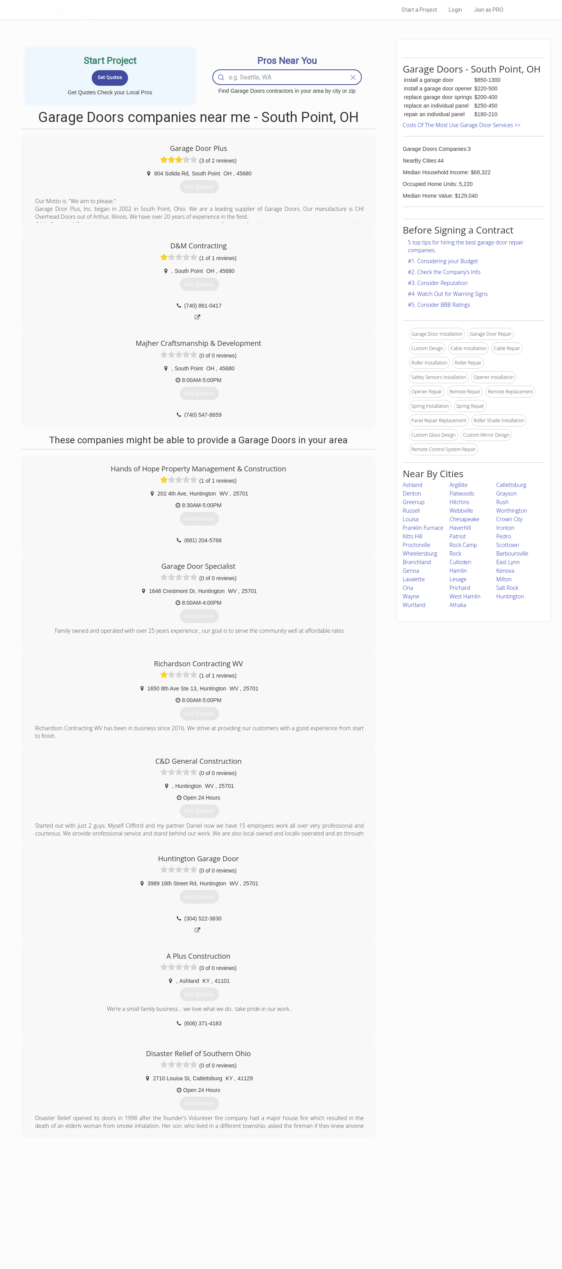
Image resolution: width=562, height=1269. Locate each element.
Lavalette (414, 579)
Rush (502, 502)
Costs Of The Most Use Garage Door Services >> (462, 125)
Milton (504, 579)
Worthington (511, 510)
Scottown (507, 545)
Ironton (505, 527)
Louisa (411, 519)
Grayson (506, 493)
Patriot (458, 536)
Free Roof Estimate (153, 1229)
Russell (411, 510)
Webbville (461, 510)
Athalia (458, 605)
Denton (412, 493)
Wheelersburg (420, 553)
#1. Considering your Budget (443, 261)
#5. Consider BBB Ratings (439, 304)
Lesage (458, 579)
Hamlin (458, 570)
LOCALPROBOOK (102, 9)
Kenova (505, 570)
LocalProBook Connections (400, 1229)
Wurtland (414, 605)
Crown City (509, 519)
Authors (379, 1220)
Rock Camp (463, 545)
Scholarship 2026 (390, 1203)
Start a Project (419, 10)
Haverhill (460, 527)
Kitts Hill (412, 536)
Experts (249, 1212)
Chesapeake (465, 519)
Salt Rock (507, 587)
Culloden (460, 562)
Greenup (414, 502)
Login (455, 10)
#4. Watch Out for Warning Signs (448, 293)
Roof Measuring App (262, 1220)
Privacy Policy (386, 1212)
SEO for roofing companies (400, 1238)
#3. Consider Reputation (438, 283)
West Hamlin (465, 596)
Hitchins (460, 502)
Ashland (412, 484)
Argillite (459, 484)
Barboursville (512, 553)
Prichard (460, 587)
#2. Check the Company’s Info (444, 272)
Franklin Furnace (423, 527)
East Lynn (508, 562)
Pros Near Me (146, 1212)
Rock (455, 553)
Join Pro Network (259, 1203)
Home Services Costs (155, 1203)
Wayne (411, 596)
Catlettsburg (511, 484)
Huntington (510, 596)
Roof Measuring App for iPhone (274, 1229)
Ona (408, 587)
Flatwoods (462, 493)
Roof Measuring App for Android (275, 1238)
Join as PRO (488, 10)
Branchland (417, 562)
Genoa (411, 570)
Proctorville (416, 545)
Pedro (503, 536)
